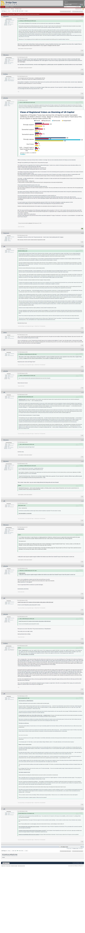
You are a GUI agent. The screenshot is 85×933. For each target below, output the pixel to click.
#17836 (82, 598)
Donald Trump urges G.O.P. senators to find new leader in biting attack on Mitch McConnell (35, 602)
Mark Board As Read (21, 865)
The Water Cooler (18, 8)
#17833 (82, 501)
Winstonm (6, 16)
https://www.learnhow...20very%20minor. (23, 588)
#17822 (82, 55)
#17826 (82, 246)
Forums (2, 6)
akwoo (5, 332)
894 (22, 850)
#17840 (82, 809)
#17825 (82, 233)
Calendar (12, 6)
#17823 (82, 74)
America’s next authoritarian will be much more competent (29, 834)
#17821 (82, 16)
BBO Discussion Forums (5, 8)
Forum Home (8, 865)
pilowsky (5, 98)
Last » (26, 850)
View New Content (78, 8)
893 (20, 850)
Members (7, 6)
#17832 (82, 461)
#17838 (82, 643)
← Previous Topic (69, 848)
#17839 (82, 693)
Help (81, 4)
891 (15, 850)
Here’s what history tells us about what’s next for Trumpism (29, 826)
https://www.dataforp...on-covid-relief (25, 513)
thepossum (6, 233)
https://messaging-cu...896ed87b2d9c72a (26, 700)
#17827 (82, 332)
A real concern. (21, 528)
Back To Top (4, 865)
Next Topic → (81, 848)
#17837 (82, 614)
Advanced (84, 7)
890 (13, 850)
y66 (4, 246)
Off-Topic (12, 8)
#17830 (82, 392)
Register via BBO (68, 4)
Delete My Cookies (14, 865)
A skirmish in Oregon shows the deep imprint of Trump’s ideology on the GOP (32, 830)
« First (9, 850)
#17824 (82, 98)
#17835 (82, 566)
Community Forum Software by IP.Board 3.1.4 (75, 865)
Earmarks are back (22, 399)
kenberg (5, 74)
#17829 (82, 371)
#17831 (82, 440)
